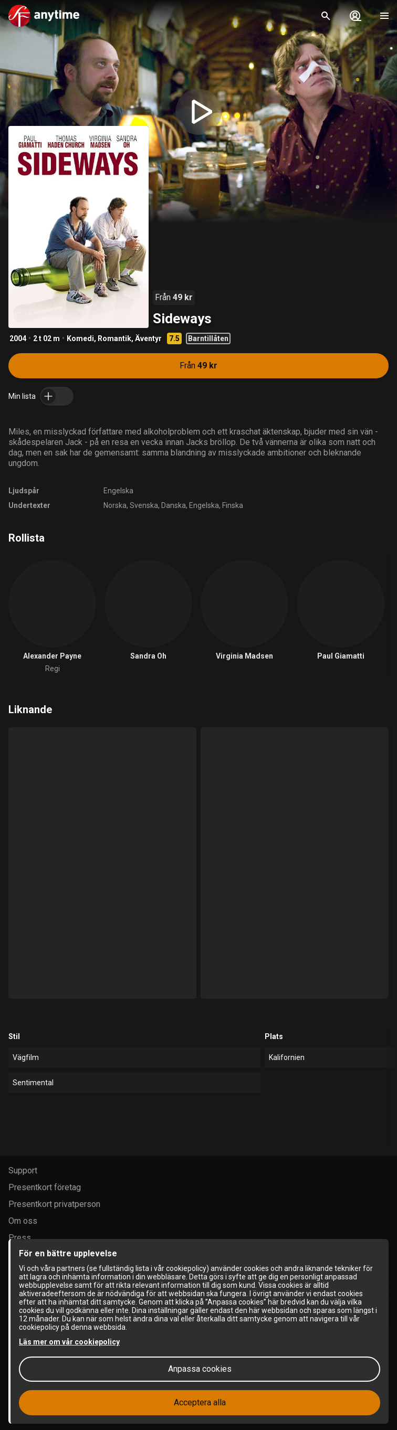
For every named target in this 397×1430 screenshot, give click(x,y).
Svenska (144, 505)
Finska (232, 505)
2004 (17, 338)
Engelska (118, 490)
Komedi (80, 338)
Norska (115, 505)
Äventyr (148, 338)
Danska (173, 505)
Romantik (114, 338)
